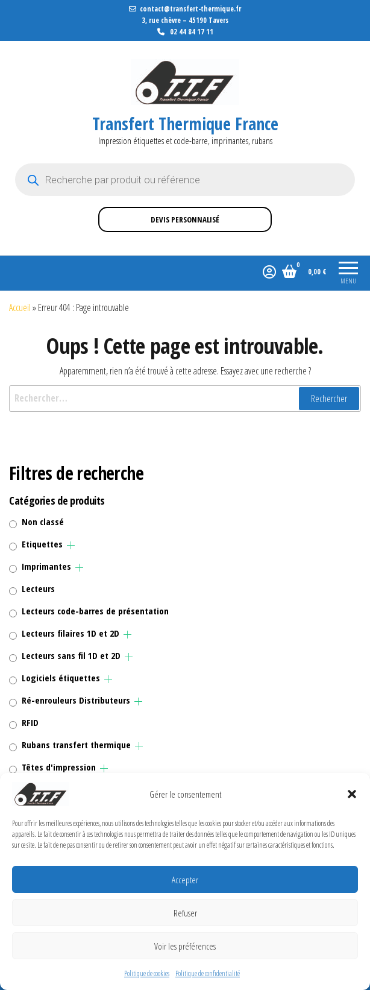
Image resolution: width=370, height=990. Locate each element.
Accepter (185, 880)
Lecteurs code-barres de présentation (95, 611)
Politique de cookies (146, 973)
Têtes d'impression (59, 767)
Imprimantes (46, 566)
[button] (352, 794)
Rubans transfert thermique (76, 745)
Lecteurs (38, 588)
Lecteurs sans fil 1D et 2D (71, 655)
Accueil (20, 307)
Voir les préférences (185, 946)
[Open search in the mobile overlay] (185, 179)
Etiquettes (42, 544)
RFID (30, 722)
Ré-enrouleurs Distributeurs (76, 700)
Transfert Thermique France (185, 123)
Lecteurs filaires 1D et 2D (70, 633)
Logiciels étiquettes (61, 678)
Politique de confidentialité (207, 973)
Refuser (185, 913)
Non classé (43, 521)
